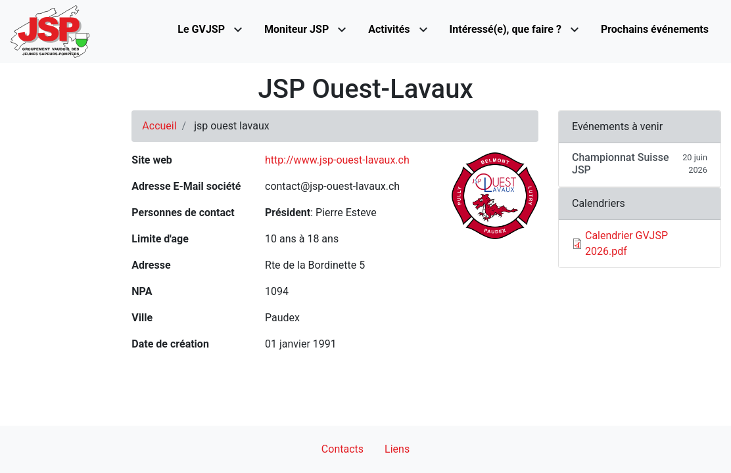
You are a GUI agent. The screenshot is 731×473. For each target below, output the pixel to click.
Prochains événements (655, 29)
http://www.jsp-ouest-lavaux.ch (337, 160)
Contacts (342, 449)
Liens (397, 449)
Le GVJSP (201, 29)
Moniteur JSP (296, 29)
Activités (389, 29)
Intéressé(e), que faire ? (505, 29)
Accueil (159, 126)
